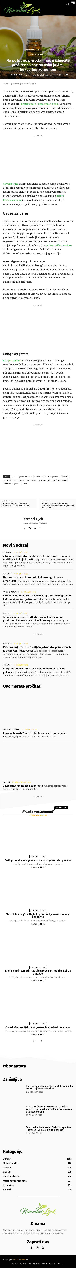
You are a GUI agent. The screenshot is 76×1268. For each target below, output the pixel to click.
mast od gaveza (11, 480)
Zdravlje (7, 574)
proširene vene (60, 480)
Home (5, 83)
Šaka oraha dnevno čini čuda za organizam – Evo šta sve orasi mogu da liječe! (49, 1128)
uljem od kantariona (59, 245)
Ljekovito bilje (29, 50)
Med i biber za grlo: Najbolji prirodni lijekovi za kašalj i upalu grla (38, 916)
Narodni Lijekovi (45, 50)
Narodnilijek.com (19, 1260)
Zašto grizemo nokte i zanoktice (23, 785)
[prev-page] (34, 1041)
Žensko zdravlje (11, 592)
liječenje (65, 477)
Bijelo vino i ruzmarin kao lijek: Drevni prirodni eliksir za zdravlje (38, 972)
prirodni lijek (44, 480)
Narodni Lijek (19, 75)
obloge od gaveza (28, 480)
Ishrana (7, 552)
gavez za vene (25, 477)
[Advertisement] (38, 157)
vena (25, 484)
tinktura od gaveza (12, 484)
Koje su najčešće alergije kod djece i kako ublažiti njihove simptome (49, 1087)
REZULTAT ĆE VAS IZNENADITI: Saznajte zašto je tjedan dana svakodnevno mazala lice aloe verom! (49, 1109)
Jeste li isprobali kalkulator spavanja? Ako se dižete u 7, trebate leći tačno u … (57, 506)
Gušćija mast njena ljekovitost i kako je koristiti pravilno (38, 860)
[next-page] (41, 1041)
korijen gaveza (51, 477)
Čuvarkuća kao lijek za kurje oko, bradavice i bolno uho (38, 1027)
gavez (14, 477)
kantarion (38, 477)
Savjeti (6, 782)
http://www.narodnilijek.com (35, 523)
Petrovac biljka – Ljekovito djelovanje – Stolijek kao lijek (15, 505)
